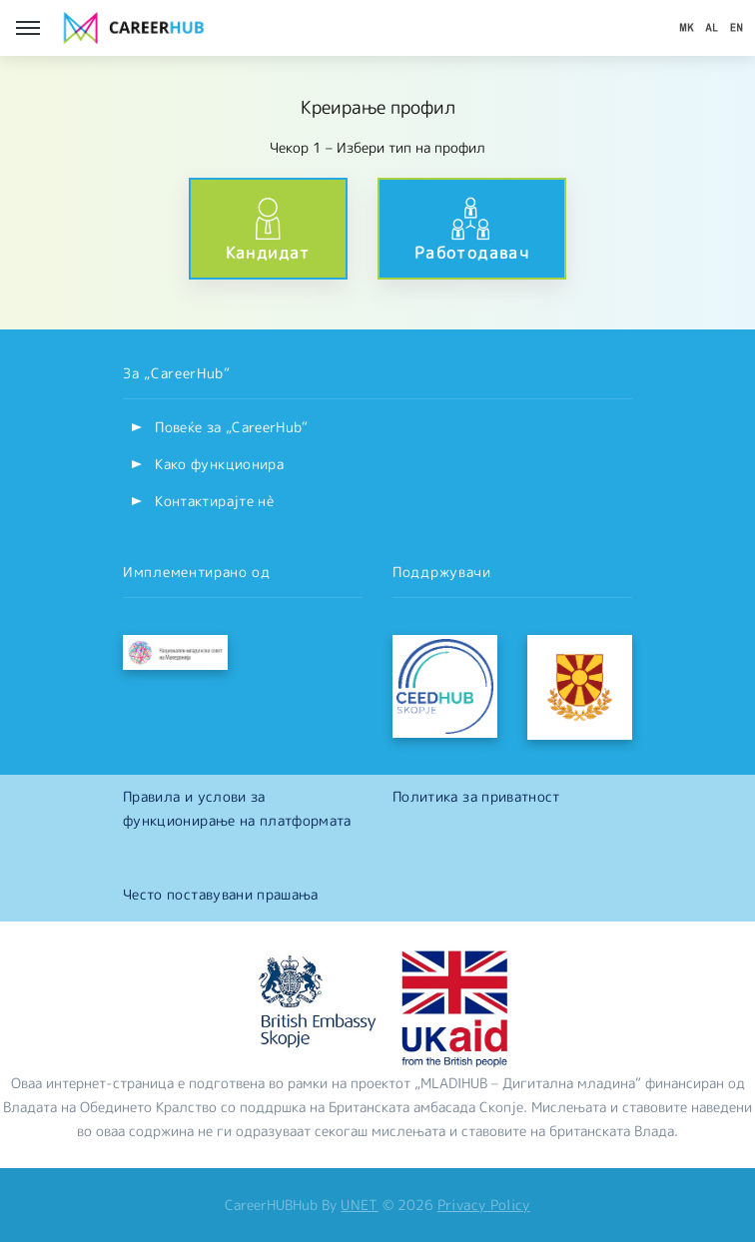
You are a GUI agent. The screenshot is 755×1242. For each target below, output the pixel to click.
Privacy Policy (483, 1204)
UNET (359, 1204)
